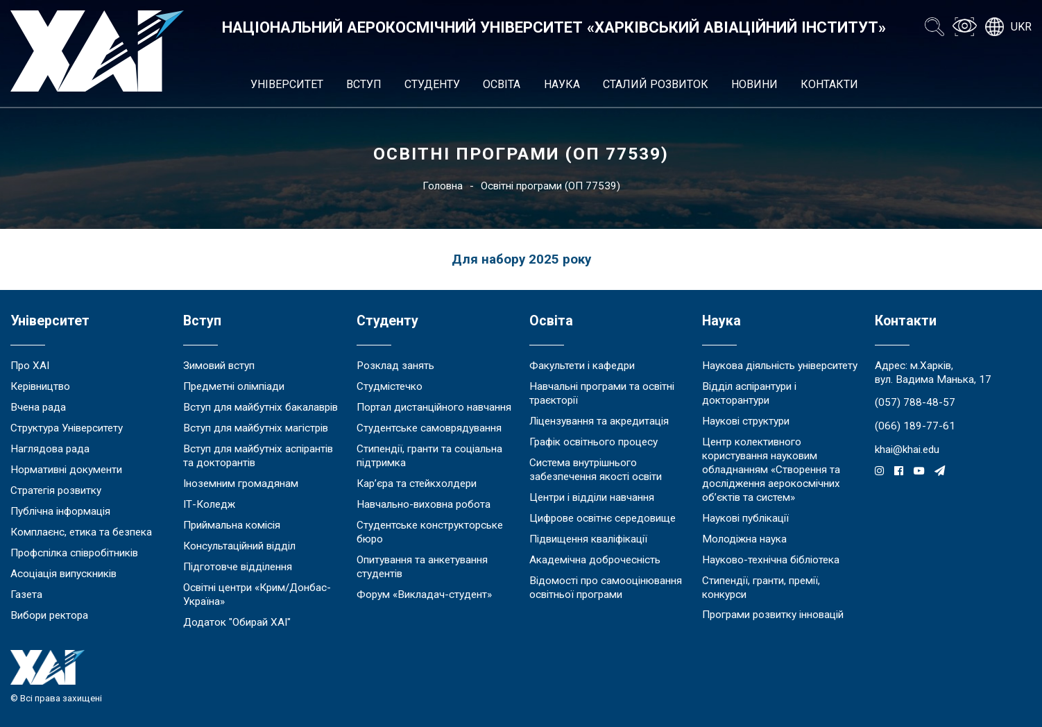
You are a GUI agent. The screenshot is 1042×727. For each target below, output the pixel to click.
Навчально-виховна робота (423, 504)
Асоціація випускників (63, 573)
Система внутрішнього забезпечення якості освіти (595, 469)
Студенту (432, 84)
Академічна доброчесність (594, 560)
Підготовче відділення (237, 567)
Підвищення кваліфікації (588, 539)
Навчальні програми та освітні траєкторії (601, 393)
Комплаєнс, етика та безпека (81, 532)
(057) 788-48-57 (915, 402)
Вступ (364, 84)
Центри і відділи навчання (591, 497)
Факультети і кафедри (582, 365)
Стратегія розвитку (55, 490)
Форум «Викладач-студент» (424, 594)
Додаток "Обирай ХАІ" (237, 622)
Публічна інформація (60, 511)
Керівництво (40, 386)
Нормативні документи (66, 469)
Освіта (501, 84)
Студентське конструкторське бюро (430, 532)
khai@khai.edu (907, 449)
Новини (754, 84)
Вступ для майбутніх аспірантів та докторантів (258, 456)
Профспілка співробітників (74, 553)
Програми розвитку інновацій (773, 614)
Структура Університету (66, 428)
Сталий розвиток (655, 84)
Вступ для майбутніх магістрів (255, 428)
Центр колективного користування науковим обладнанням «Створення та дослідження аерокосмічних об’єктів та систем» (771, 470)
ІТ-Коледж (209, 504)
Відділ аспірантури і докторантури (749, 393)
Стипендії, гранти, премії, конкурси (761, 587)
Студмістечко (389, 386)
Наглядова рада (49, 449)
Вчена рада (38, 407)
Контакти (829, 84)
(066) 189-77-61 (915, 426)
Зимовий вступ (219, 365)
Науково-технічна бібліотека (770, 560)
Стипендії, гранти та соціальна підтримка (429, 456)
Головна (442, 186)
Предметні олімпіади (233, 386)
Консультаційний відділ (239, 546)
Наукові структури (745, 421)
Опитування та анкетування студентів (422, 567)
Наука (562, 84)
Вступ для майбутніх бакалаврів (260, 407)
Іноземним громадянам (240, 483)
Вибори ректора (49, 615)
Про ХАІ (29, 365)
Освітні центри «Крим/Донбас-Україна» (257, 594)
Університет (286, 84)
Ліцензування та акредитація (599, 421)
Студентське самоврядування (429, 428)
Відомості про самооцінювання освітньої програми (605, 587)
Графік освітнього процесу (593, 442)
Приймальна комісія (231, 525)
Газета (26, 594)
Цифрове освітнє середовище (602, 518)
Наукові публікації (745, 518)
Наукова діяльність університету (779, 365)
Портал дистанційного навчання (434, 407)
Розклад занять (395, 365)
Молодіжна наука (744, 539)
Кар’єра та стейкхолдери (417, 483)
